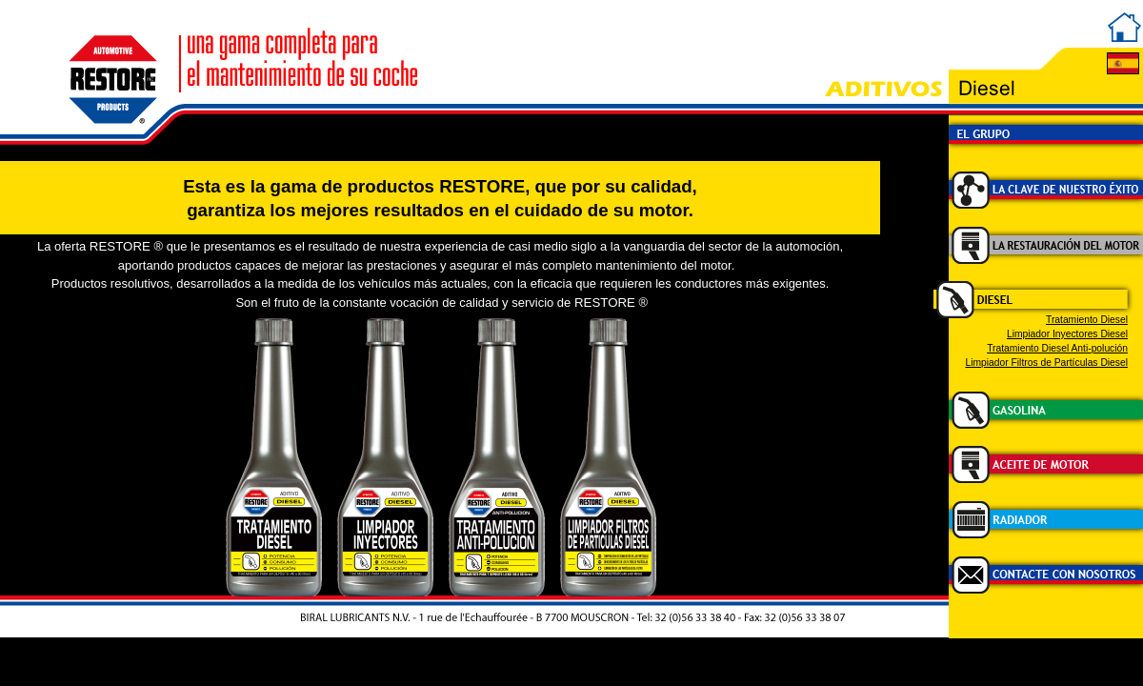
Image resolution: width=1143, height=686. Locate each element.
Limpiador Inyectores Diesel (1067, 334)
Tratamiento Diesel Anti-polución (1057, 348)
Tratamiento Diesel (1087, 319)
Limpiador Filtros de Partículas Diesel (1046, 362)
